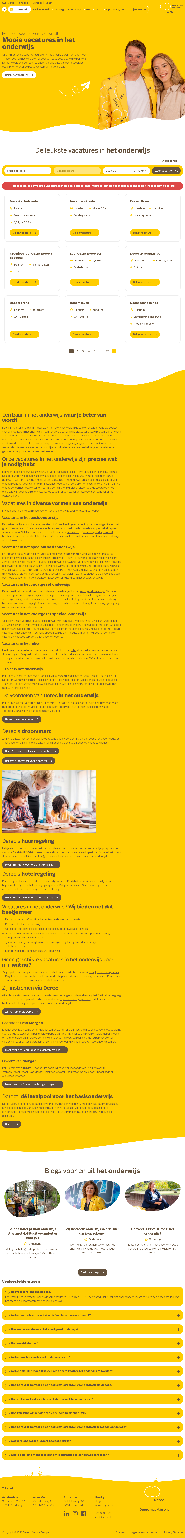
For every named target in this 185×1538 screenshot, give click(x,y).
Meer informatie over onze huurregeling (31, 864)
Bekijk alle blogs (92, 1272)
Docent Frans (139, 201)
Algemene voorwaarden (144, 1532)
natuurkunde (44, 491)
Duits (87, 599)
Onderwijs (19, 9)
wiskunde (39, 599)
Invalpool (23, 2)
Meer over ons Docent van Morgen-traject (32, 1084)
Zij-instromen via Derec (21, 1011)
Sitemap (121, 1532)
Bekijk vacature (24, 232)
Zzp (99, 9)
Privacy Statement (174, 1532)
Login (49, 2)
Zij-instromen (139, 9)
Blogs (98, 1501)
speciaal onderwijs (17, 554)
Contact (37, 2)
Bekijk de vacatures (19, 75)
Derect (11, 1124)
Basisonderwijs (42, 9)
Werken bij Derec (104, 1505)
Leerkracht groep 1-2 (85, 253)
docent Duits (26, 491)
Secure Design (40, 1532)
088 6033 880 (103, 1513)
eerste (32, 58)
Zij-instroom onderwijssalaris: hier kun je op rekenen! (92, 1231)
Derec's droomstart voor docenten (28, 761)
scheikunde (67, 599)
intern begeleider (92, 532)
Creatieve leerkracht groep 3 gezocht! (31, 255)
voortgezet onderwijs (92, 591)
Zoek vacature (166, 170)
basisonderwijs (111, 536)
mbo (73, 650)
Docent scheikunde (24, 201)
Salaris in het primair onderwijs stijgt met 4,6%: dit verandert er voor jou (32, 1233)
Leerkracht (73, 532)
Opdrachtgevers (116, 9)
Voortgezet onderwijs (68, 9)
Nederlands (100, 599)
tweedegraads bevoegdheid (57, 58)
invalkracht (86, 491)
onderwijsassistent (25, 536)
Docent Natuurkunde (145, 253)
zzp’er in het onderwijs (26, 676)
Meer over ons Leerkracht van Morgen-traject (35, 1050)
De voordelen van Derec (21, 719)
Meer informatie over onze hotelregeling (31, 897)
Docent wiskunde (82, 201)
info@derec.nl (103, 1517)
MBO (89, 9)
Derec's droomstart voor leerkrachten (30, 751)
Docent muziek (80, 303)
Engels (79, 599)
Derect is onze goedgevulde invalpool (23, 1103)
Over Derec (8, 2)
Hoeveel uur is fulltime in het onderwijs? (152, 1231)
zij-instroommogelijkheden (75, 999)
